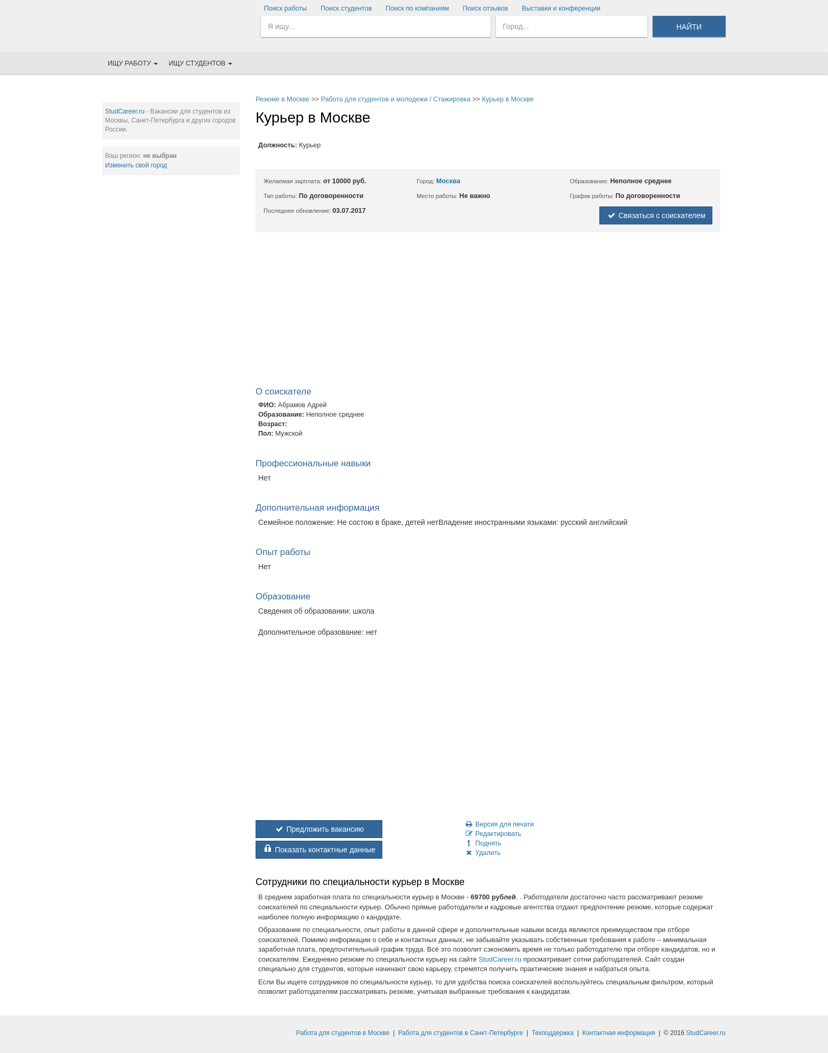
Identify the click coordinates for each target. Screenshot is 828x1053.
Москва (448, 181)
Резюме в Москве (282, 99)
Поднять (482, 843)
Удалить (482, 853)
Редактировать (492, 834)
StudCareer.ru (125, 111)
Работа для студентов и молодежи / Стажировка (396, 99)
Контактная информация (618, 1033)
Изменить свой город (136, 165)
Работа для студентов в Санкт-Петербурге (460, 1033)
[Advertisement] (171, 343)
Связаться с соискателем (655, 215)
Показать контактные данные (318, 849)
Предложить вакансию (319, 829)
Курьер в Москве (508, 99)
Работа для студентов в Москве (343, 1033)
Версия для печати (499, 824)
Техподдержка (553, 1033)
